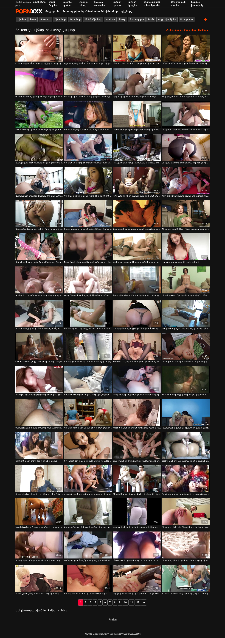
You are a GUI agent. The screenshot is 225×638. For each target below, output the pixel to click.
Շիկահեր (60, 19)
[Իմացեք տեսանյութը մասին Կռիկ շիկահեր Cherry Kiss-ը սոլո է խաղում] (39, 445)
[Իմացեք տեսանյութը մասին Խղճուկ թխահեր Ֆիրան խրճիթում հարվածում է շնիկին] (137, 412)
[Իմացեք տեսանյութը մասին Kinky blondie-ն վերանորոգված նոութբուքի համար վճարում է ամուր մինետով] (186, 180)
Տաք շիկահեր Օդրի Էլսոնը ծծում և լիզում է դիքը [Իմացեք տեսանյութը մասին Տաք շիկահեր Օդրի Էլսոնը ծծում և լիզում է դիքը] (137, 461)
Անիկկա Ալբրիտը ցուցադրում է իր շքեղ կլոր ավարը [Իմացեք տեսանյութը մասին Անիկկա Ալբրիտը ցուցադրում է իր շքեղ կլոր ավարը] (186, 163)
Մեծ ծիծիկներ (93, 19)
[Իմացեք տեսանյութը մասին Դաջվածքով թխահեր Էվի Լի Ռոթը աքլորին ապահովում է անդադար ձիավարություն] (39, 213)
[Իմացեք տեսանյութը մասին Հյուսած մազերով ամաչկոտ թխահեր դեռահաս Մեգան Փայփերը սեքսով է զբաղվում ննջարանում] (88, 478)
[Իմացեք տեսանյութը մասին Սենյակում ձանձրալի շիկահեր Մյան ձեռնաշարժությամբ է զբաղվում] (186, 47)
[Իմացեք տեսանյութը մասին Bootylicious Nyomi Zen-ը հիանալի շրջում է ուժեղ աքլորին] (186, 577)
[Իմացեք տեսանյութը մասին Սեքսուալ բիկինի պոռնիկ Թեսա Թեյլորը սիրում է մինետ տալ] (186, 544)
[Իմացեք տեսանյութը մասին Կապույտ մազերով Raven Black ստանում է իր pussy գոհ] (186, 114)
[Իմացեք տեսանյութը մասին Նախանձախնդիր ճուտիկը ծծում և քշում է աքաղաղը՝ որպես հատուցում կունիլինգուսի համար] (88, 147)
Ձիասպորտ (137, 19)
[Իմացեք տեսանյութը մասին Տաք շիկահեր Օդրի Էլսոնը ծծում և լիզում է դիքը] (137, 445)
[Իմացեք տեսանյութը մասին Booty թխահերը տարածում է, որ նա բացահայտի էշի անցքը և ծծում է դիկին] (186, 445)
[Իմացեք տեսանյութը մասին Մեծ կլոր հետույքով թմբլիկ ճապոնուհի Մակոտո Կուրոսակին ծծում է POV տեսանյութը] (137, 312)
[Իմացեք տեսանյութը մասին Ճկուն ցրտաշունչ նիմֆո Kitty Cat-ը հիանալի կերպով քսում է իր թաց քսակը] (39, 577)
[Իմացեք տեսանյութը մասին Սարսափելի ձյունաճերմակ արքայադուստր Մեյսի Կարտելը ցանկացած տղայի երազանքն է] (88, 114)
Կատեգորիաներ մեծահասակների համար (90, 11)
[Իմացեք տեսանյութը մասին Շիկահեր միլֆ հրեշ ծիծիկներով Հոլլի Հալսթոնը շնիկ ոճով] (186, 511)
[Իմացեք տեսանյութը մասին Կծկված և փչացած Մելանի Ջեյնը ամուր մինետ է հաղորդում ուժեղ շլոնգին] (186, 312)
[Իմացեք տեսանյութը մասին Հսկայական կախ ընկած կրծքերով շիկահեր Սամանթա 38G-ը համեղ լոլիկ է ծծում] (137, 511)
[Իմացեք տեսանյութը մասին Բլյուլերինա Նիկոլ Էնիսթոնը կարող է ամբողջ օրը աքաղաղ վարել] (137, 279)
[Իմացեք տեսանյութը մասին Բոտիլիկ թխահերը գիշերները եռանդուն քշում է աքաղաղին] (39, 379)
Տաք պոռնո (52, 11)
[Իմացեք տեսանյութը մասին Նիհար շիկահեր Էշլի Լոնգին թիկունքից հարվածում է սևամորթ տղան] (88, 346)
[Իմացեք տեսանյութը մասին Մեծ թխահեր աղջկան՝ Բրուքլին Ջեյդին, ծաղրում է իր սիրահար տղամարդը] (39, 246)
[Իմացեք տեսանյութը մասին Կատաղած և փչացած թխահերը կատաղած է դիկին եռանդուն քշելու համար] (186, 412)
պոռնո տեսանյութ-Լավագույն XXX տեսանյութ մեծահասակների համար (28, 11)
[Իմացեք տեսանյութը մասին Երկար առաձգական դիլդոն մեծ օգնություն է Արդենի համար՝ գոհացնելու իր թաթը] (88, 577)
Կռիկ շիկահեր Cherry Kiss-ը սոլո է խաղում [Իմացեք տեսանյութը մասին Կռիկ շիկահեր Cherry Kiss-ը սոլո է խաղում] (36, 461)
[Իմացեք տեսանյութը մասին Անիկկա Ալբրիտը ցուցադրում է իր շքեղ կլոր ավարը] (186, 147)
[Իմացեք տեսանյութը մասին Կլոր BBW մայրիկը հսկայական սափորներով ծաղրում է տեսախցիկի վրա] (137, 180)
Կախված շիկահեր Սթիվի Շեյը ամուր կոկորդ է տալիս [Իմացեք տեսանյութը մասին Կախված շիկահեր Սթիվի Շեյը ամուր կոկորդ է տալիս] (88, 428)
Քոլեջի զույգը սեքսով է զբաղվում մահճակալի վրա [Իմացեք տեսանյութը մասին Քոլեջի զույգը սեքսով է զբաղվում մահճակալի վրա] (137, 394)
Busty (33, 19)
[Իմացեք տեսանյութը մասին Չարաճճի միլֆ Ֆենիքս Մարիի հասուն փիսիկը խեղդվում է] (39, 412)
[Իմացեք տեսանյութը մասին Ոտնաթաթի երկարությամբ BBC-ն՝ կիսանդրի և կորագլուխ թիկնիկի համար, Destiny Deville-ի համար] (186, 346)
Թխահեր (75, 19)
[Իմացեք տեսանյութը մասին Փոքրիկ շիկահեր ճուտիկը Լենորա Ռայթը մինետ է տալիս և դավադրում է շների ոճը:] (186, 81)
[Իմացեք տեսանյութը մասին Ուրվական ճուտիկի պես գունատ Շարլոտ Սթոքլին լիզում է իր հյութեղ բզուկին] (137, 577)
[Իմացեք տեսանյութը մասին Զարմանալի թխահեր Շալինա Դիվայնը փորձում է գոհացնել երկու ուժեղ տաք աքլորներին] (39, 180)
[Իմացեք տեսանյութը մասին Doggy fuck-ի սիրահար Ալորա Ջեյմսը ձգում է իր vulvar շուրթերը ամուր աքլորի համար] (88, 246)
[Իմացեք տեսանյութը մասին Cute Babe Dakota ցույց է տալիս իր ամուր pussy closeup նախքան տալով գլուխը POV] (39, 346)
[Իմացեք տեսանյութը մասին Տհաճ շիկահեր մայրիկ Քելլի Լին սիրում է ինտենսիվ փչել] (137, 478)
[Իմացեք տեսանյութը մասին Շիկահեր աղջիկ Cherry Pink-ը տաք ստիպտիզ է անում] (186, 213)
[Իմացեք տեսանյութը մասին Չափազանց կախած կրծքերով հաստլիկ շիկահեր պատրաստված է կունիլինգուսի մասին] (88, 180)
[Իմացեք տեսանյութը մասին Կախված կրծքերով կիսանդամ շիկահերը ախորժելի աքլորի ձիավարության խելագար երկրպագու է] (137, 246)
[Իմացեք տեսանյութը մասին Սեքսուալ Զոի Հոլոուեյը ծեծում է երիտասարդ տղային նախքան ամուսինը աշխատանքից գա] (88, 312)
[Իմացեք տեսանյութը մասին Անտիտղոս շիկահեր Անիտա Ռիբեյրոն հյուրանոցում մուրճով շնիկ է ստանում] (39, 312)
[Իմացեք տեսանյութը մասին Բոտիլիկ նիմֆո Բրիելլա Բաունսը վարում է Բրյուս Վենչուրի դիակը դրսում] (88, 511)
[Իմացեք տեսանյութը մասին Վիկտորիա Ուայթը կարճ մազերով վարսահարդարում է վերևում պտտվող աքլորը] (39, 81)
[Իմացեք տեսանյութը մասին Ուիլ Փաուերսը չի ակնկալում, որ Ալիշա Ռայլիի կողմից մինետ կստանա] (186, 478)
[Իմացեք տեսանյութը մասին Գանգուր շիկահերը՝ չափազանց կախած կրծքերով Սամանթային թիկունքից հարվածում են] (88, 544)
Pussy (122, 19)
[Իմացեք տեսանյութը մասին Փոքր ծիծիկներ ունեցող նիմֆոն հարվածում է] (88, 279)
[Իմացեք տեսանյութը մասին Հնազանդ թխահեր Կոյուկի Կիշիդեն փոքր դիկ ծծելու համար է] (39, 47)
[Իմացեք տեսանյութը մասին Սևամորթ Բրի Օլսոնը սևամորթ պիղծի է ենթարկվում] (186, 279)
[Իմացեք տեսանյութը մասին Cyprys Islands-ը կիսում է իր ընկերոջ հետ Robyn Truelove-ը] (39, 478)
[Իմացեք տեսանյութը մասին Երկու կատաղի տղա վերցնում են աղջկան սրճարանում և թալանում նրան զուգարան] (88, 213)
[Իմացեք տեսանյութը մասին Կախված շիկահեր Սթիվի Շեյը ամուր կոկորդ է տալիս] (88, 412)
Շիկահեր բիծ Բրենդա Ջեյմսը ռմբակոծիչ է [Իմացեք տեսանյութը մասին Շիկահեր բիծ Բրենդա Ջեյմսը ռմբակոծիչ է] (134, 96)
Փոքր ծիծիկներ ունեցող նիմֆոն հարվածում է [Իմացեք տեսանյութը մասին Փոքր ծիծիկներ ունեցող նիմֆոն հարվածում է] (87, 295)
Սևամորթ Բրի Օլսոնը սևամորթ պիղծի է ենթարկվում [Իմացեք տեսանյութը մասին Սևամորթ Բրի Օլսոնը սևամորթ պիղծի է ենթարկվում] (186, 295)
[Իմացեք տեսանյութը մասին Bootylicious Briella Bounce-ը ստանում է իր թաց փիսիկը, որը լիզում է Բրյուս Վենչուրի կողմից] (39, 511)
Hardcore (110, 19)
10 (125, 602)
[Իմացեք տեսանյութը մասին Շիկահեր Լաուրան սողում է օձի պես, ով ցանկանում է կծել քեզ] (88, 379)
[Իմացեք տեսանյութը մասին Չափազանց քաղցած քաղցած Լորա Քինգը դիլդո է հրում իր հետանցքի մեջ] (137, 213)
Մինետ (22, 19)
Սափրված (186, 19)
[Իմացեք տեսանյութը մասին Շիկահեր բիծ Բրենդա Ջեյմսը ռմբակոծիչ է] (137, 81)
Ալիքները (126, 11)
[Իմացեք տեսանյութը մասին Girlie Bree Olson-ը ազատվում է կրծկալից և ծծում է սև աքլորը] (88, 445)
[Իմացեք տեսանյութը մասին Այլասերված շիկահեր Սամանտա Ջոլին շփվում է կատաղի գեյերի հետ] (88, 47)
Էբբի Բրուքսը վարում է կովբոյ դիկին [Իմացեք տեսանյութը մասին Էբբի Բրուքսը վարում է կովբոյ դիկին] (180, 262)
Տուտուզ (45, 19)
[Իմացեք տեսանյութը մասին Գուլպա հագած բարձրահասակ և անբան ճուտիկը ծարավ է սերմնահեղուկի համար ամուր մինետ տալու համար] (137, 147)
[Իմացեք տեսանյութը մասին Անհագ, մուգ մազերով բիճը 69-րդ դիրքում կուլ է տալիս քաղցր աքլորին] (137, 47)
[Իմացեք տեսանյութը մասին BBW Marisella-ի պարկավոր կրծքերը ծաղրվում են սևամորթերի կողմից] (39, 114)
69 (137, 602)
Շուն (151, 19)
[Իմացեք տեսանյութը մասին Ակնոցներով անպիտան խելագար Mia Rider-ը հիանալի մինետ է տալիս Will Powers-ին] (39, 544)
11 (131, 602)
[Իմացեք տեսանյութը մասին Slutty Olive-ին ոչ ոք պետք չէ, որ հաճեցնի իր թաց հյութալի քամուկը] (137, 544)
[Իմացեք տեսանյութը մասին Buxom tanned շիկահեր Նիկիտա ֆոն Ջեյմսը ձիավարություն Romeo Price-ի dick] (137, 346)
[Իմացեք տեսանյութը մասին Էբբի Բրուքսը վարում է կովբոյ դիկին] (186, 246)
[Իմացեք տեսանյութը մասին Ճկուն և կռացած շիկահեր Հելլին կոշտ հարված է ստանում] (186, 379)
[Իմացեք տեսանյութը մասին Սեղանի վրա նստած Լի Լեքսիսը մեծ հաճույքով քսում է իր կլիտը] (88, 81)
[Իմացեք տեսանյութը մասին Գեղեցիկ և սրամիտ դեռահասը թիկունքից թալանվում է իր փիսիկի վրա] (39, 279)
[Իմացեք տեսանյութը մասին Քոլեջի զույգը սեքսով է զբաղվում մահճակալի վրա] (137, 379)
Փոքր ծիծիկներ (167, 19)
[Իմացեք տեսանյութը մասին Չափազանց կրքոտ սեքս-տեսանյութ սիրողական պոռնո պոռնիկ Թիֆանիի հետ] (137, 114)
